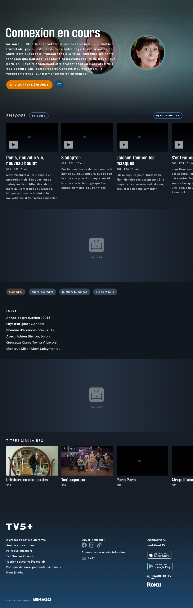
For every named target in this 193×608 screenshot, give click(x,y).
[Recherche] (176, 11)
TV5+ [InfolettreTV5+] (91, 557)
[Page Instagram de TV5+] (91, 545)
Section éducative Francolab (25, 561)
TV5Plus (25, 8)
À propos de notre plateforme (26, 539)
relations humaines (74, 292)
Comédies (16, 292)
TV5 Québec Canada (20, 556)
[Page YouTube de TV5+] (99, 545)
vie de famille (105, 292)
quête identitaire (42, 292)
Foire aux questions (19, 550)
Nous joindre (15, 572)
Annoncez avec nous (20, 545)
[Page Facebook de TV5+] (84, 545)
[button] (119, 11)
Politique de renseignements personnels (33, 567)
